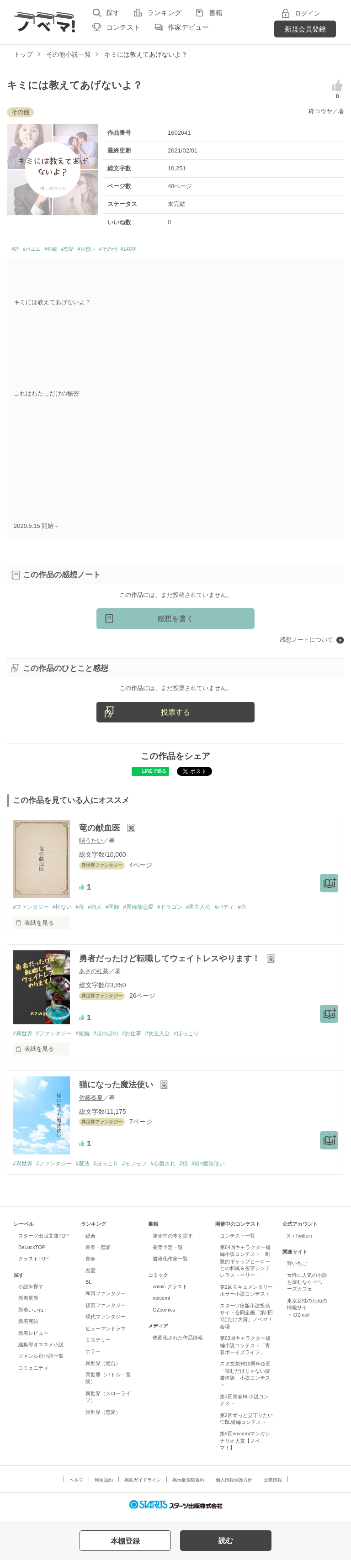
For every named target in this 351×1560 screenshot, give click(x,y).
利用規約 (104, 1483)
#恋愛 (86, 250)
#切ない (66, 909)
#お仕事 (143, 1036)
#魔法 (89, 1168)
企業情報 (273, 1483)
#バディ (246, 909)
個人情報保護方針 (234, 1483)
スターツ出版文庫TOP (43, 1240)
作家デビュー (188, 27)
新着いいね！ (33, 1314)
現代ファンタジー (105, 1321)
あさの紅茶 (94, 974)
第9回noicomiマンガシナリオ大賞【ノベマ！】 (245, 1445)
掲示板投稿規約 (188, 1483)
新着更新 (28, 1302)
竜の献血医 (100, 830)
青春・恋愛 (98, 1251)
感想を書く (175, 621)
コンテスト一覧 (237, 1240)
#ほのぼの (115, 1036)
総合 (90, 1240)
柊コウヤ (320, 111)
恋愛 (90, 1274)
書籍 (216, 12)
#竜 (86, 909)
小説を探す (30, 1291)
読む (225, 1540)
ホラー (93, 1356)
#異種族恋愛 (151, 909)
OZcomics (164, 1314)
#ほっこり (204, 1036)
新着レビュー (33, 1337)
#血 (266, 909)
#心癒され (178, 1168)
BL (88, 1286)
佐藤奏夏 (91, 1101)
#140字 (169, 250)
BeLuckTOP (31, 1251)
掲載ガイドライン (142, 1483)
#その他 (141, 250)
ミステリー (98, 1344)
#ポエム (39, 250)
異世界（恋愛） (103, 1416)
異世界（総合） (103, 1367)
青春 (90, 1263)
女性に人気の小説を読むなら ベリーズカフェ (307, 1286)
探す (113, 12)
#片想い (112, 250)
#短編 (64, 250)
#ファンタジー (32, 909)
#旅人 (103, 909)
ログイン (307, 13)
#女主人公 (172, 1036)
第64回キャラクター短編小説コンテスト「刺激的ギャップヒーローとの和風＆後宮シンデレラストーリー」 (245, 1266)
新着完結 (28, 1325)
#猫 (201, 1168)
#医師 (123, 909)
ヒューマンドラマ (105, 1332)
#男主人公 (218, 909)
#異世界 (23, 1036)
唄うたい (91, 843)
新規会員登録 (305, 29)
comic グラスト (170, 1291)
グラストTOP (33, 1263)
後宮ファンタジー (105, 1309)
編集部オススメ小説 (41, 1349)
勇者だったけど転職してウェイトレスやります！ (170, 961)
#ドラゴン (186, 909)
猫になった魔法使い (117, 1088)
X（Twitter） (301, 1240)
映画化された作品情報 (178, 1341)
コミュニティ (33, 1372)
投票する (175, 714)
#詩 (16, 250)
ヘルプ (76, 1483)
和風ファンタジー (105, 1298)
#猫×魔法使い (229, 1168)
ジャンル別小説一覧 (41, 1360)
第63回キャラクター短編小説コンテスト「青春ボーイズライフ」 (245, 1350)
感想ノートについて (306, 642)
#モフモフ (146, 1168)
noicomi (161, 1302)
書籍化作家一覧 (170, 1263)
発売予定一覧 (168, 1251)
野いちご (297, 1267)
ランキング (164, 12)
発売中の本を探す (173, 1240)
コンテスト (123, 27)
